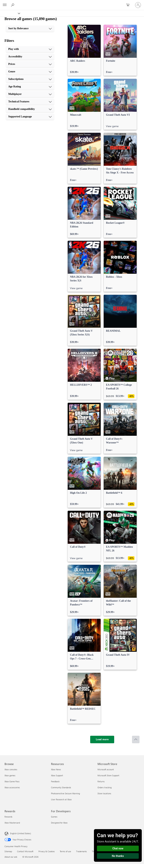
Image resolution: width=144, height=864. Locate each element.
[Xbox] (10, 13)
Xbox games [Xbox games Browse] (9, 775)
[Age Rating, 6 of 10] (30, 87)
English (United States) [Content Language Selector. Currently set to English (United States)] (20, 833)
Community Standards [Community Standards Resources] (61, 787)
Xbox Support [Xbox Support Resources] (57, 775)
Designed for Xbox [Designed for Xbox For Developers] (59, 822)
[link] (84, 50)
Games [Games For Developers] (54, 816)
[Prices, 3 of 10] (30, 64)
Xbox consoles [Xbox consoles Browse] (10, 769)
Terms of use (65, 851)
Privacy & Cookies (46, 851)
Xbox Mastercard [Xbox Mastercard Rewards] (12, 822)
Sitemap (8, 851)
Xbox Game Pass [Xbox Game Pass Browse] (12, 781)
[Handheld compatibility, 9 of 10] (30, 109)
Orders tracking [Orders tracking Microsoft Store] (105, 787)
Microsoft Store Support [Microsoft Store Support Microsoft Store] (108, 775)
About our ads (10, 857)
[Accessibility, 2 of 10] (30, 57)
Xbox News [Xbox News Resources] (56, 769)
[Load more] (102, 739)
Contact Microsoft (25, 851)
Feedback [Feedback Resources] (55, 781)
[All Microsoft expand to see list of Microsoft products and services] (4, 5)
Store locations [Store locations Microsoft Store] (104, 793)
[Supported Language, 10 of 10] (30, 117)
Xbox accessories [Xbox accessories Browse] (12, 787)
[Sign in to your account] (138, 5)
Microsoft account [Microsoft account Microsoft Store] (106, 769)
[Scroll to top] (136, 739)
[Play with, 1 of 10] (30, 49)
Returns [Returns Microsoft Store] (101, 781)
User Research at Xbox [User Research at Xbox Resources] (61, 799)
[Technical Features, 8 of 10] (30, 102)
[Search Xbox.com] (13, 5)
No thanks (118, 855)
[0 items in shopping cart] (129, 5)
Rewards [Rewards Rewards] (8, 816)
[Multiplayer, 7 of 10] (30, 94)
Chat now (117, 848)
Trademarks (81, 851)
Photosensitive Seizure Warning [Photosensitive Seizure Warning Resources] (65, 793)
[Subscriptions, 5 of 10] (30, 79)
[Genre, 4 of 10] (30, 72)
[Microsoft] (72, 3)
